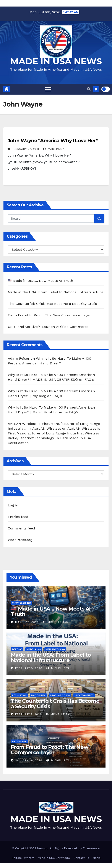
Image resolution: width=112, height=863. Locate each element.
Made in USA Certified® (54, 858)
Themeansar (91, 848)
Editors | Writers (23, 858)
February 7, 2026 (28, 714)
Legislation (19, 695)
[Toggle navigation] (48, 89)
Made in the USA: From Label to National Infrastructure (55, 292)
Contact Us (81, 858)
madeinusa (54, 148)
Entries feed (18, 517)
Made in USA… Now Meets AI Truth (40, 281)
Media (97, 858)
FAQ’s (89, 379)
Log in (13, 505)
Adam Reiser (18, 358)
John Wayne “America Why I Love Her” (53, 141)
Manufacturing (55, 649)
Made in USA (34, 649)
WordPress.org (20, 540)
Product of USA (60, 695)
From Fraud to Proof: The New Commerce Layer (49, 315)
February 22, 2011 (25, 148)
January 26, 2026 (28, 760)
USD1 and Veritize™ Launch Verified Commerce (48, 327)
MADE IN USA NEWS (56, 61)
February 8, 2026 (28, 668)
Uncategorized (21, 603)
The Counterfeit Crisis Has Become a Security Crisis (52, 304)
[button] (89, 89)
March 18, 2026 (27, 622)
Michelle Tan (55, 622)
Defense (17, 649)
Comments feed (21, 528)
